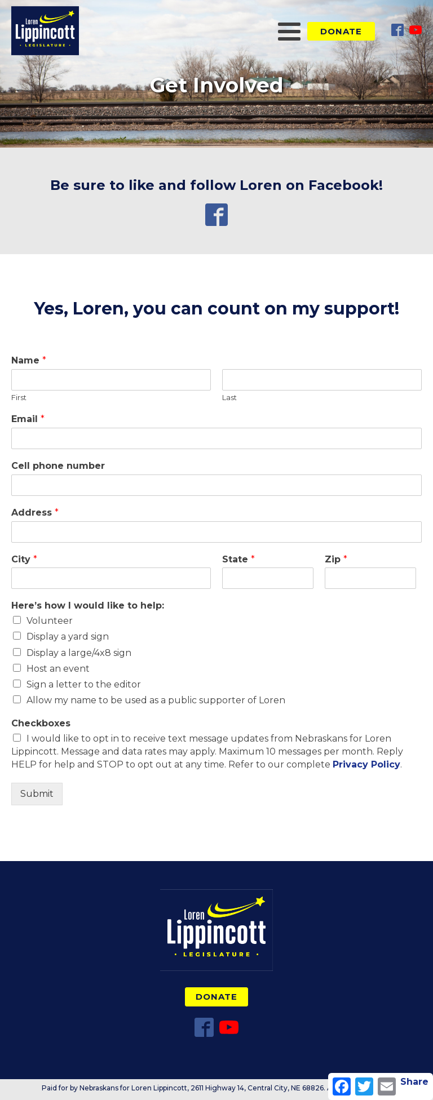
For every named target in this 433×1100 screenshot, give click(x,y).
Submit (37, 793)
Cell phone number (58, 465)
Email (28, 419)
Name (28, 360)
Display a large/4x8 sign (78, 652)
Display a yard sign (67, 636)
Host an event (58, 668)
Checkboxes (40, 723)
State (238, 559)
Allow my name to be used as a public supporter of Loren (155, 700)
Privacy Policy (366, 764)
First (18, 397)
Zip (336, 559)
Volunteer (49, 620)
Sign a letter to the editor (83, 684)
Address (35, 512)
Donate (341, 31)
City (24, 559)
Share (414, 1081)
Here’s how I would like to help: (87, 605)
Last (229, 397)
